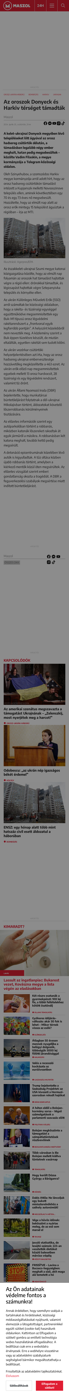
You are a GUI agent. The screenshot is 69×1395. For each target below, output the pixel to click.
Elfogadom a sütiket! (49, 1385)
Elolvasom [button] (12, 1376)
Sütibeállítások (19, 1385)
